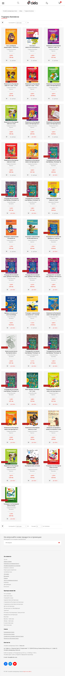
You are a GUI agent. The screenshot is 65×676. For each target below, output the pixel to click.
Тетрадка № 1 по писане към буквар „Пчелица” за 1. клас (32, 199)
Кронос (11, 51)
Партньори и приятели (10, 569)
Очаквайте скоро (8, 597)
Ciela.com (21, 645)
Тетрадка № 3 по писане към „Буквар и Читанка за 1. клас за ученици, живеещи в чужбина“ (11, 277)
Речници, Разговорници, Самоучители (14, 612)
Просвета (53, 165)
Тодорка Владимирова (32, 354)
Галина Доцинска (11, 240)
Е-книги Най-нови (8, 622)
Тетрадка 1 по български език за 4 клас (11, 504)
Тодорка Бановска (11, 49)
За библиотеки (8, 571)
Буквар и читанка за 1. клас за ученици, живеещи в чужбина (11, 314)
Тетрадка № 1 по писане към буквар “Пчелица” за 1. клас (32, 352)
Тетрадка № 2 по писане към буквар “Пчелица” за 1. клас (53, 352)
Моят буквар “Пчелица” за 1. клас (32, 389)
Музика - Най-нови (9, 618)
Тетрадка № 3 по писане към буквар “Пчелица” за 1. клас (11, 390)
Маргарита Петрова (53, 202)
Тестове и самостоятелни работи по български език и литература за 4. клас (32, 48)
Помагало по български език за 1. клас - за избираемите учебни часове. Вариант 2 (53, 48)
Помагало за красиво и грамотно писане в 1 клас (53, 427)
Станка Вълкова (54, 163)
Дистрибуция (7, 584)
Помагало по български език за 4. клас (11, 160)
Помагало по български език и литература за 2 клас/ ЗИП (53, 390)
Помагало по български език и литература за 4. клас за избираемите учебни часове (53, 124)
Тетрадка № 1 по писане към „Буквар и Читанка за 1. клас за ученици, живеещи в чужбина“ (53, 277)
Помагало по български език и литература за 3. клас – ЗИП (53, 314)
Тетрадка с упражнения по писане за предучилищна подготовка (11, 239)
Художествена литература (11, 599)
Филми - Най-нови (8, 620)
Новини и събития (9, 567)
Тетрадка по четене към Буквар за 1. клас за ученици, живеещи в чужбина (53, 239)
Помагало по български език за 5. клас (53, 199)
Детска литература (9, 605)
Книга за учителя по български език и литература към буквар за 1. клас (11, 353)
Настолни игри (8, 624)
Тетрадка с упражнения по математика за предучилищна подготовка (32, 239)
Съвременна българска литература (13, 601)
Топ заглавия (7, 593)
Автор (20, 11)
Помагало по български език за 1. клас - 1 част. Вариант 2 (32, 85)
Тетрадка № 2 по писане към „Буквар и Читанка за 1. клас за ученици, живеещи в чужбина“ (32, 277)
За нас (5, 558)
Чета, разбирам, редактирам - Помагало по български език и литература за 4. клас (11, 48)
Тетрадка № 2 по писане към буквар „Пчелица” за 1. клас (11, 199)
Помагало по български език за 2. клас (11, 122)
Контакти (6, 586)
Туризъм (6, 609)
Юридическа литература (10, 614)
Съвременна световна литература (13, 603)
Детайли (34, 136)
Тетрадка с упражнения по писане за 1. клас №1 (32, 313)
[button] (6, 60)
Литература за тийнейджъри (12, 607)
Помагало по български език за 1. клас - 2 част (11, 84)
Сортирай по (12, 22)
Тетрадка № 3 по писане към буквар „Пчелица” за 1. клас (53, 161)
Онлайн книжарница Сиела (10, 11)
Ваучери (6, 616)
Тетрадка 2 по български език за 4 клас (53, 466)
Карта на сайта (27, 671)
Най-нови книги (8, 595)
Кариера (6, 581)
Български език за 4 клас (32, 465)
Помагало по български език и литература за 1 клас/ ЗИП (11, 428)
